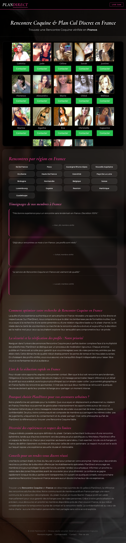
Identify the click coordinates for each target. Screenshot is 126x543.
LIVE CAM (116, 5)
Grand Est (76, 174)
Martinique (104, 188)
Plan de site (84, 534)
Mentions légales (44, 534)
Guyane (49, 188)
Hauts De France (49, 174)
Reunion (77, 188)
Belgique (77, 181)
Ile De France (22, 167)
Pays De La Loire (104, 174)
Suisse (104, 181)
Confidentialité (60, 534)
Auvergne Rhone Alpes (76, 167)
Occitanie (21, 174)
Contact (72, 534)
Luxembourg (22, 188)
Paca (49, 167)
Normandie (49, 181)
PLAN (15, 4)
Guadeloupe (21, 195)
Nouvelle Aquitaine (104, 167)
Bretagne (21, 181)
